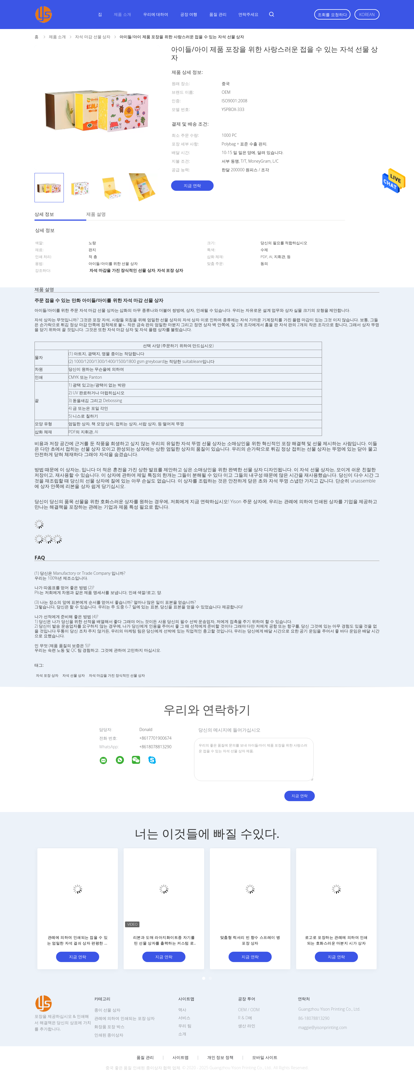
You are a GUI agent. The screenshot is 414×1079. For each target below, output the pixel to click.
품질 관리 (218, 14)
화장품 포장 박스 (109, 1026)
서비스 (184, 1017)
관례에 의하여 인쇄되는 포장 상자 (124, 1018)
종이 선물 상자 (107, 1010)
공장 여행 (189, 14)
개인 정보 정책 (220, 1057)
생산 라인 (246, 1025)
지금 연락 (192, 185)
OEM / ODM (249, 1009)
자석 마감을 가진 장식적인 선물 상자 (117, 675)
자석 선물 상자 (73, 675)
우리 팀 (184, 1025)
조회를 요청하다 (332, 14)
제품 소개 (122, 14)
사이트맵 (180, 1057)
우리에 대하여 (155, 14)
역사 (182, 1009)
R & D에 (245, 1017)
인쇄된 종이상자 (109, 1035)
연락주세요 (248, 14)
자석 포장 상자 (47, 675)
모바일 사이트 (264, 1057)
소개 (182, 1033)
